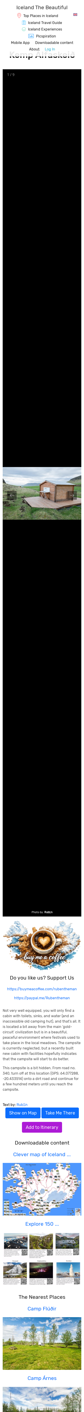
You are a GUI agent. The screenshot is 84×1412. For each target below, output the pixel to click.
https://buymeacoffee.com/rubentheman (42, 989)
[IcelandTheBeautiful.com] (42, 8)
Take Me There (60, 1113)
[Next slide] (72, 495)
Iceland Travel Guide (45, 23)
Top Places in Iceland (40, 16)
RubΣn (48, 912)
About (34, 49)
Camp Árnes (42, 1378)
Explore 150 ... (42, 1224)
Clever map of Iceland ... (42, 1154)
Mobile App (20, 43)
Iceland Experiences (45, 29)
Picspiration (46, 36)
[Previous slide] (12, 495)
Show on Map (23, 1113)
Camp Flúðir (42, 1309)
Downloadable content (54, 43)
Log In (50, 49)
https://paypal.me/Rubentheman (42, 998)
